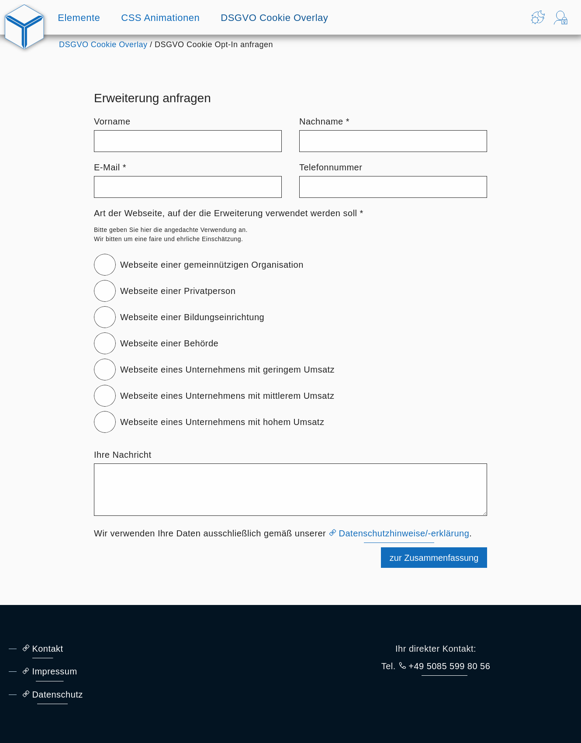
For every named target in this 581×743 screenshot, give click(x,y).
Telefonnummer (330, 167)
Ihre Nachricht (123, 455)
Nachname (324, 121)
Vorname (112, 121)
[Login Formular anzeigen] (560, 17)
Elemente (79, 17)
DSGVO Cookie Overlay (274, 17)
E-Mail (110, 167)
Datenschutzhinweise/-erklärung (404, 533)
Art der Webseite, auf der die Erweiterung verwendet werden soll (228, 213)
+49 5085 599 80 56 (450, 666)
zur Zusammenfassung (433, 558)
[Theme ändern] (538, 17)
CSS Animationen (160, 17)
